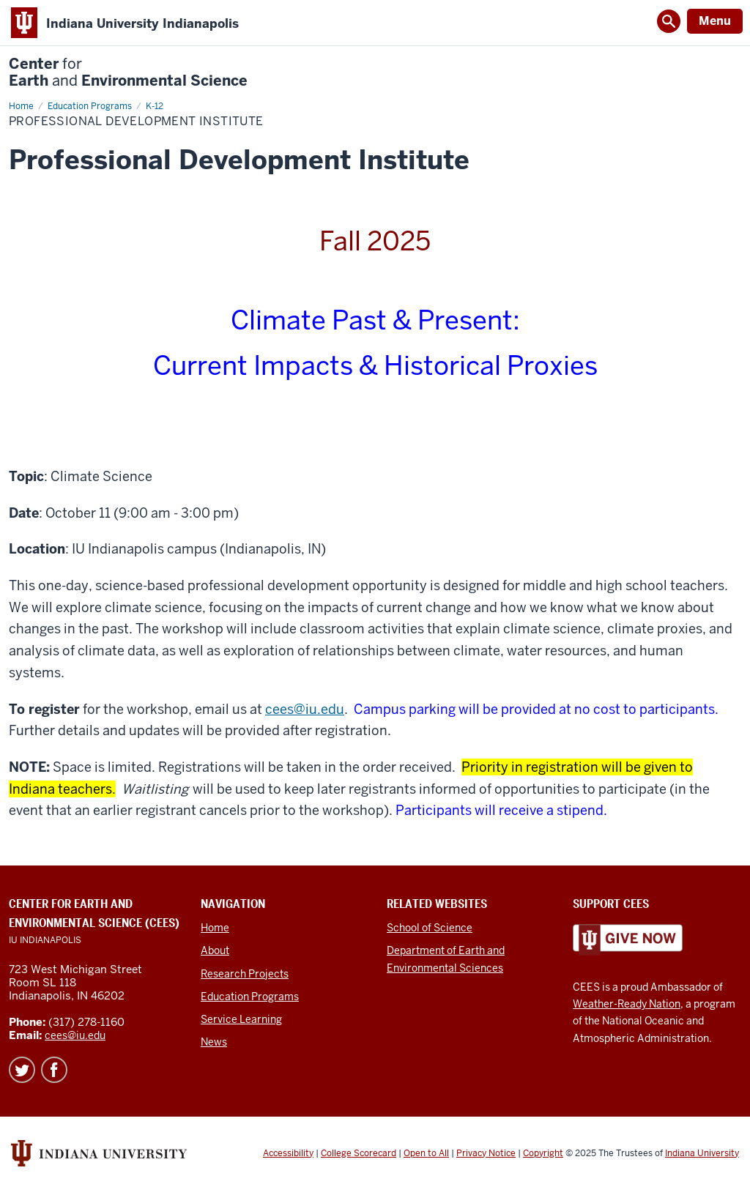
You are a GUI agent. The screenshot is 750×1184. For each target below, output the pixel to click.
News (214, 1042)
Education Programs (250, 996)
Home (215, 927)
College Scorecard (358, 1153)
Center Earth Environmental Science (128, 72)
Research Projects (245, 973)
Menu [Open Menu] (715, 21)
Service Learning (241, 1019)
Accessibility (288, 1153)
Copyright (543, 1153)
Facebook (54, 1070)
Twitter (22, 1070)
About (215, 950)
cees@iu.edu (304, 709)
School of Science (429, 927)
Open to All (426, 1153)
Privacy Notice (486, 1153)
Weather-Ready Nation (626, 1003)
